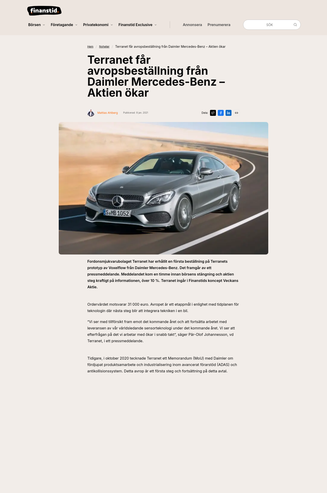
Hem (90, 46)
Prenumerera (218, 24)
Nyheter (104, 46)
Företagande (64, 24)
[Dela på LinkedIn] (228, 113)
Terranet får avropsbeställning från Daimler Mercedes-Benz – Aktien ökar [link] (170, 46)
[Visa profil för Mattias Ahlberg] (102, 113)
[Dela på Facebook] (221, 113)
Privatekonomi (98, 24)
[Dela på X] (213, 113)
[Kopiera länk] (236, 113)
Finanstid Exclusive (138, 24)
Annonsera (192, 24)
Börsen (36, 24)
